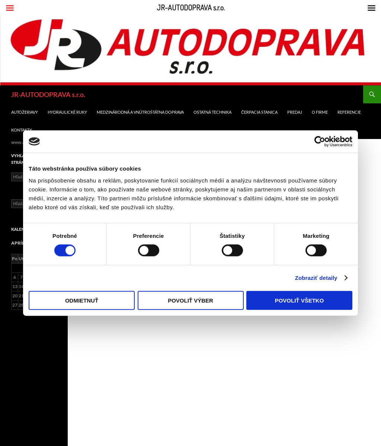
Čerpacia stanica (259, 112)
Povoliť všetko (299, 300)
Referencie (349, 112)
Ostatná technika (212, 112)
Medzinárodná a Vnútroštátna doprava (140, 112)
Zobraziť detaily (316, 278)
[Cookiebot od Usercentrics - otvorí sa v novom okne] (319, 141)
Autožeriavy (24, 112)
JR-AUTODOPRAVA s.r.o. (48, 94)
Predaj (294, 112)
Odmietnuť (81, 300)
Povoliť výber (190, 300)
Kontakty (21, 129)
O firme (320, 112)
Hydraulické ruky (67, 112)
